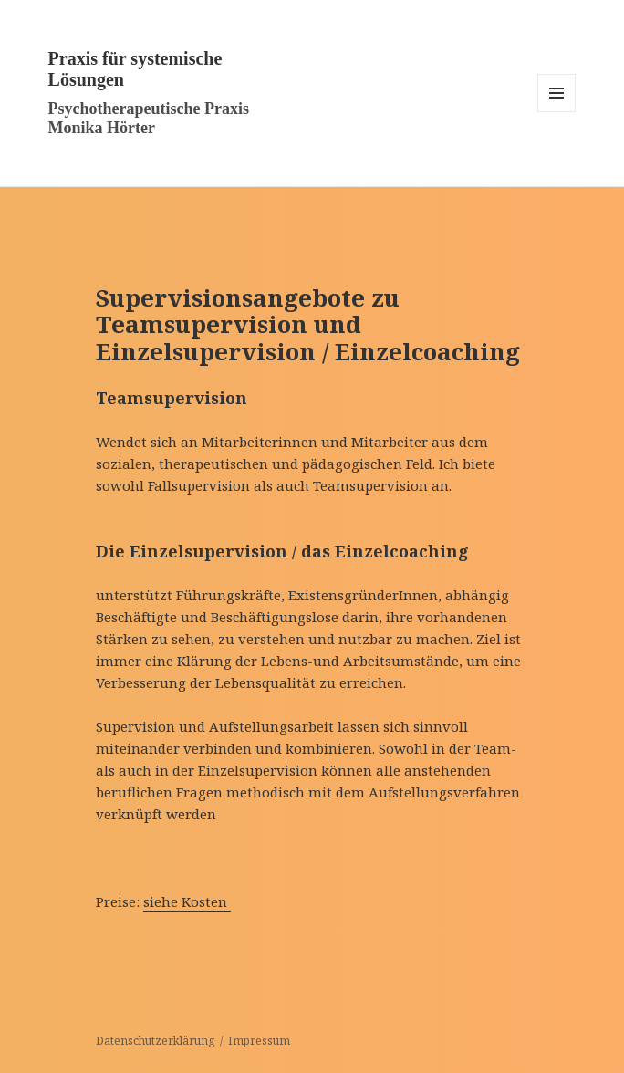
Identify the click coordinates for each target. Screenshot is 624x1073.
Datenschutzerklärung (155, 1040)
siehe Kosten (187, 901)
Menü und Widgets (557, 111)
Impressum (259, 1040)
